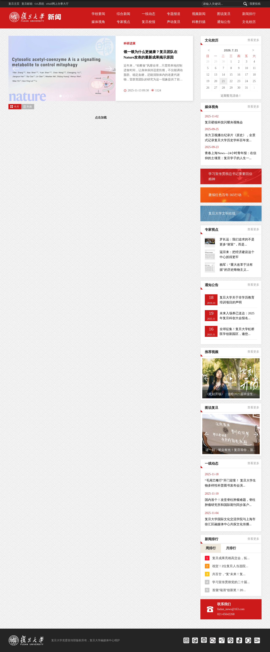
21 (223, 81)
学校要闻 (98, 14)
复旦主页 (13, 3)
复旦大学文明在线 (221, 213)
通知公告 (224, 22)
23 (238, 81)
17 (246, 74)
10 (246, 68)
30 (223, 61)
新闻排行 (249, 14)
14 (223, 74)
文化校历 (249, 22)
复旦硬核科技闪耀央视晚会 (224, 122)
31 (246, 87)
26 (207, 87)
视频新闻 (198, 14)
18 (254, 74)
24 (246, 81)
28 (207, 61)
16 (238, 74)
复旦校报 (148, 22)
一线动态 (148, 14)
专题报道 (173, 14)
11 (254, 68)
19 (207, 81)
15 (231, 74)
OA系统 (39, 3)
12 (207, 74)
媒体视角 (98, 22)
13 (215, 74)
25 (254, 81)
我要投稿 (255, 3)
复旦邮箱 (27, 3)
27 (215, 87)
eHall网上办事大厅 (57, 3)
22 (231, 81)
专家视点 (123, 22)
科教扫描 (198, 22)
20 (215, 81)
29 (215, 61)
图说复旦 (224, 14)
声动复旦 (173, 22)
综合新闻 (123, 14)
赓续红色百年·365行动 (224, 195)
